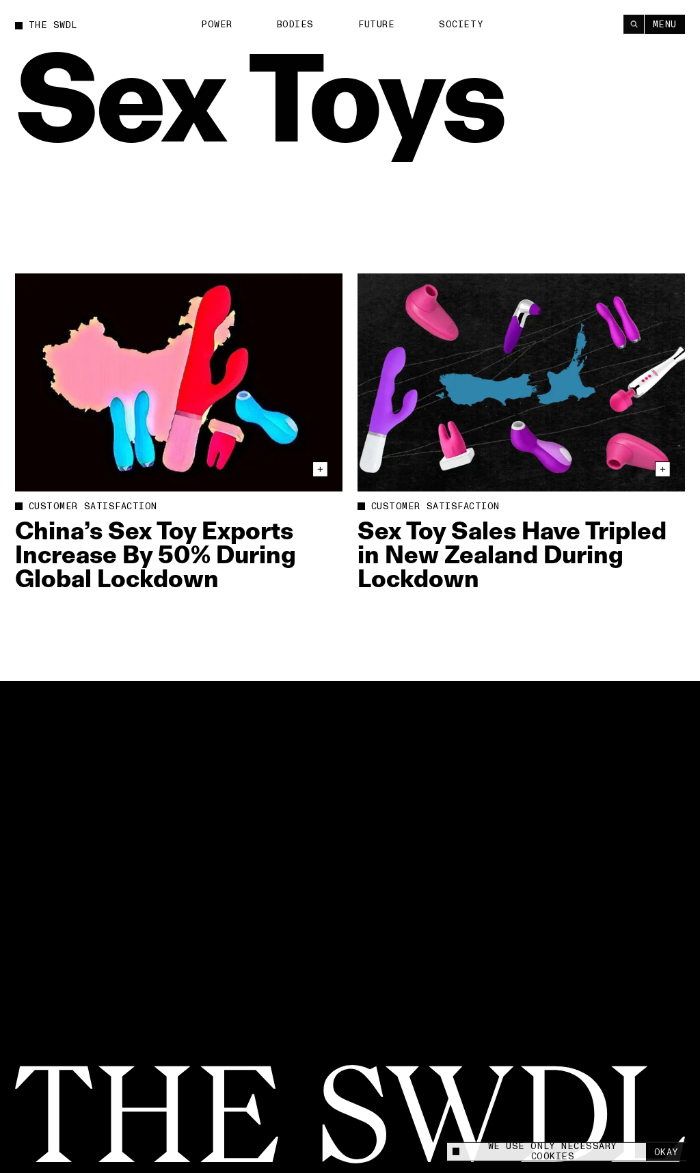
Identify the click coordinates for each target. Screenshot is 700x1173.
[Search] (633, 23)
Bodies (295, 24)
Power (216, 24)
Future (376, 24)
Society (461, 24)
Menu (665, 24)
